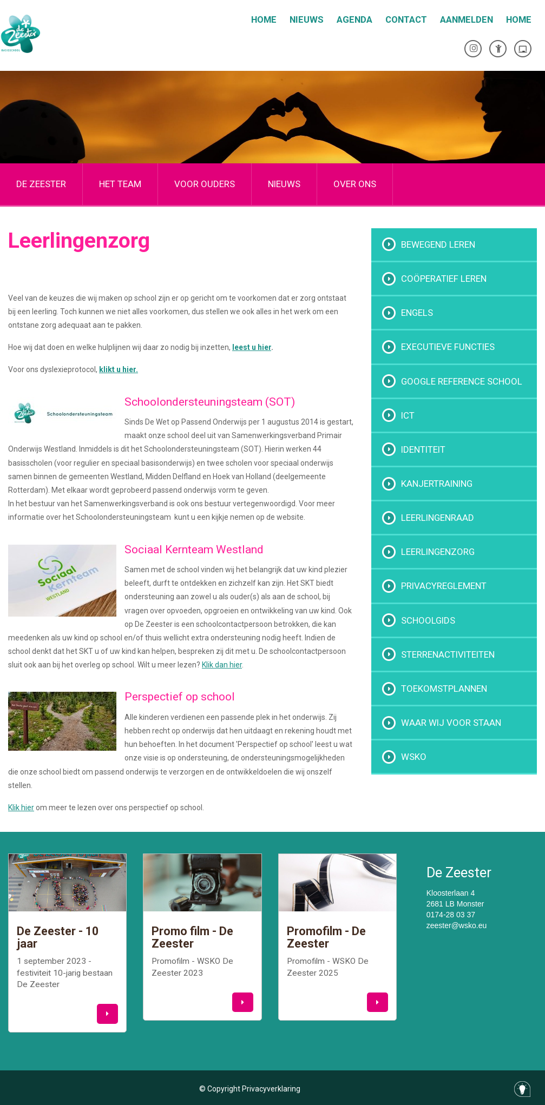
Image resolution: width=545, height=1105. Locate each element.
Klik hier (21, 807)
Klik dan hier (222, 664)
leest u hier (251, 347)
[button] (107, 1014)
